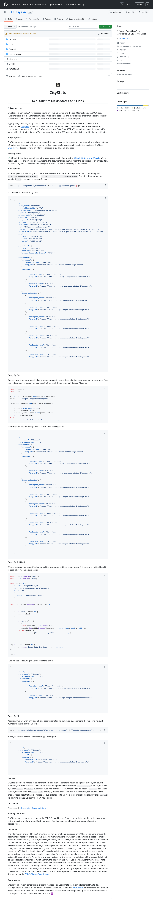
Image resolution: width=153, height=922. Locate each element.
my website (78, 887)
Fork (129, 12)
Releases (121, 70)
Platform (16, 4)
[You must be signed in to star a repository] (143, 12)
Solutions (28, 4)
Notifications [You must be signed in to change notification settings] (115, 12)
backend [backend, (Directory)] (12, 39)
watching (122, 57)
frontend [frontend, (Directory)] (12, 49)
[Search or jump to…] (122, 4)
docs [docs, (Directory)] (11, 44)
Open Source (56, 4)
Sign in (129, 4)
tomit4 (10, 12)
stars (121, 53)
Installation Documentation (33, 808)
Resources (41, 4)
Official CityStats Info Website (87, 158)
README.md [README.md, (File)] (14, 69)
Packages (121, 81)
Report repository (123, 64)
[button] (105, 185)
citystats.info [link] (125, 38)
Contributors (123, 93)
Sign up (139, 4)
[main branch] (10, 27)
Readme (121, 43)
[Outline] (109, 76)
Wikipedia (25, 126)
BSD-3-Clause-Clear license (37, 874)
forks (121, 60)
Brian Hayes (13, 148)
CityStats (21, 12)
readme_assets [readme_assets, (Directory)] (15, 54)
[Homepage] (6, 4)
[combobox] (84, 26)
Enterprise (70, 4)
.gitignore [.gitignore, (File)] (13, 59)
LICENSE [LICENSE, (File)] (12, 64)
